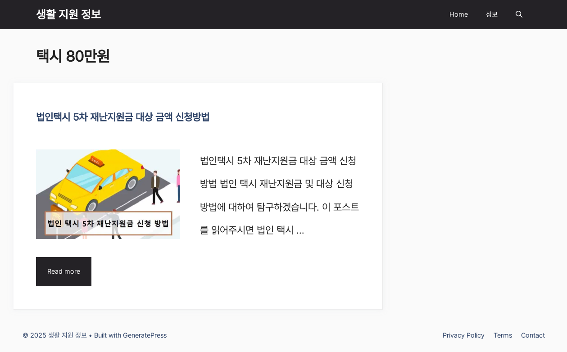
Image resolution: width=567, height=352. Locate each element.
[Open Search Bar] (519, 14)
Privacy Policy (464, 335)
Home (458, 14)
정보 (492, 14)
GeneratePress (145, 335)
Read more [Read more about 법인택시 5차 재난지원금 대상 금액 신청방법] (63, 271)
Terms (503, 335)
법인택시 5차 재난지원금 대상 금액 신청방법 (122, 117)
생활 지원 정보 (68, 14)
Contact (533, 335)
